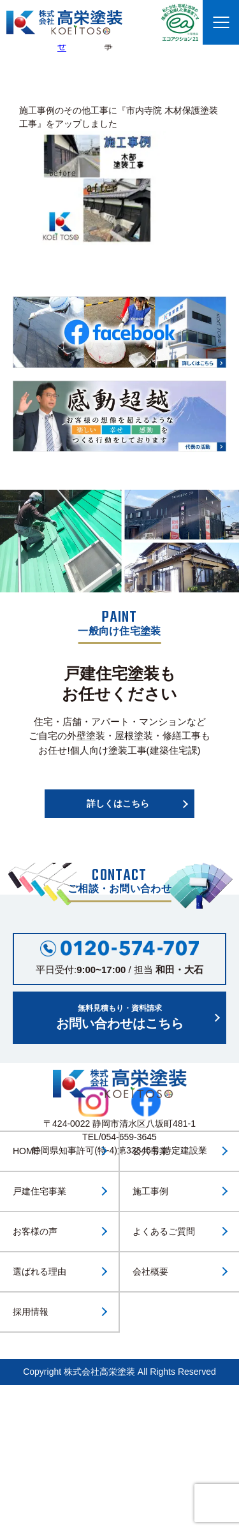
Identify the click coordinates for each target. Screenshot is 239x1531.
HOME (26, 1151)
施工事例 (150, 1191)
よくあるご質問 (164, 1231)
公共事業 (150, 1151)
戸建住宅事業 (39, 1191)
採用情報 (30, 1312)
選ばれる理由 (39, 1271)
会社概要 (150, 1271)
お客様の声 (35, 1231)
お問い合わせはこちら (119, 1016)
